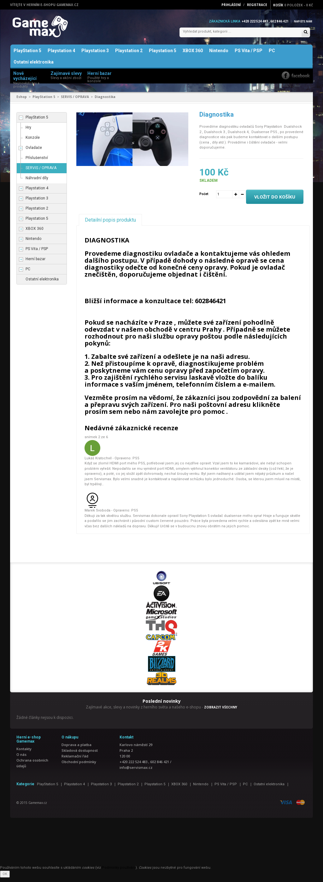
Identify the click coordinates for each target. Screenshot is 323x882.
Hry (28, 132)
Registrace (257, 5)
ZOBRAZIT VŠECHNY (220, 711)
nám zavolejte (165, 416)
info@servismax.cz (136, 771)
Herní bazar (35, 263)
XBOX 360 (193, 55)
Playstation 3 (95, 55)
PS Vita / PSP (248, 55)
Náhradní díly (37, 182)
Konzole (33, 142)
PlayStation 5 (27, 55)
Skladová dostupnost (80, 754)
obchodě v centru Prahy (183, 333)
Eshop (21, 101)
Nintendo (218, 55)
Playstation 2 (129, 55)
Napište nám (301, 21)
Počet (203, 198)
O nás (21, 758)
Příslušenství (37, 162)
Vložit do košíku (274, 201)
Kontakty (24, 753)
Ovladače (34, 152)
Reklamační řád (75, 760)
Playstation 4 (61, 55)
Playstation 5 (162, 55)
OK (5, 878)
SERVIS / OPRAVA (75, 101)
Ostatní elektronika (34, 66)
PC (272, 55)
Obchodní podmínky (79, 766)
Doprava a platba (76, 749)
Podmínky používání (119, 872)
